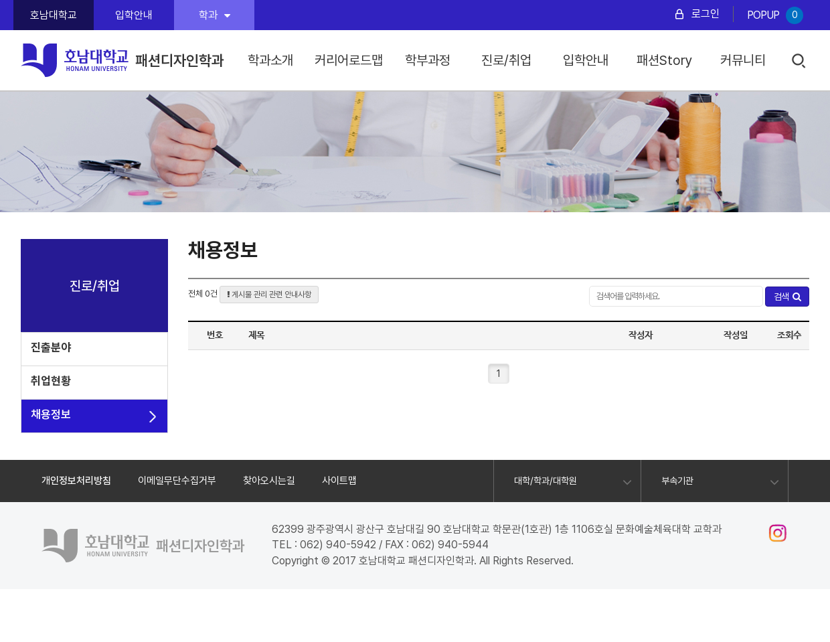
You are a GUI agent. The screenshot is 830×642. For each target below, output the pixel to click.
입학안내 (134, 15)
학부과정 (427, 60)
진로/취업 (506, 60)
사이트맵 (339, 481)
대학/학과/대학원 (545, 480)
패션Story (665, 60)
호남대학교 (53, 15)
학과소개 (270, 60)
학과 (214, 15)
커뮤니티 (743, 60)
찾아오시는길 (269, 481)
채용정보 (51, 414)
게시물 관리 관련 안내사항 (269, 294)
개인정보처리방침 (76, 481)
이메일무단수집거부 (177, 481)
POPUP (775, 15)
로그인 (705, 13)
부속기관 (677, 480)
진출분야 (51, 347)
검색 (799, 61)
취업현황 (51, 381)
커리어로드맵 (349, 60)
